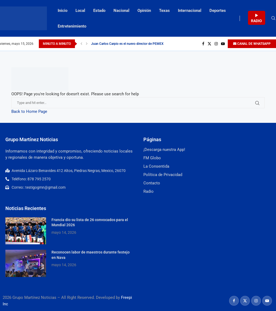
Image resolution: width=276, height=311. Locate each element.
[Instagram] (216, 44)
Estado (99, 10)
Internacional (189, 10)
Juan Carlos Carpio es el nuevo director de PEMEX (127, 44)
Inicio (62, 10)
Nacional (121, 10)
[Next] (87, 43)
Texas (164, 10)
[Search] (273, 18)
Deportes (217, 10)
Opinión (144, 10)
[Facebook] (203, 44)
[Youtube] (223, 44)
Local (80, 10)
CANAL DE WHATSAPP (252, 44)
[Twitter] (209, 44)
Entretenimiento (72, 26)
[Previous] (81, 43)
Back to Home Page (29, 111)
